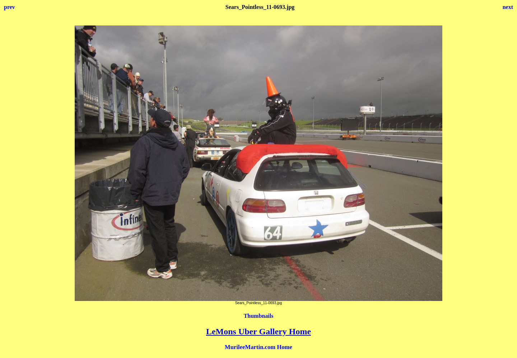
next (508, 7)
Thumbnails (259, 316)
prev (9, 7)
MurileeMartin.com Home (258, 347)
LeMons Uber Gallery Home (258, 331)
